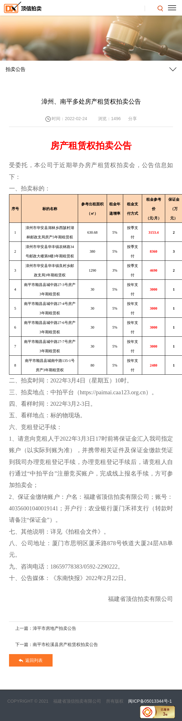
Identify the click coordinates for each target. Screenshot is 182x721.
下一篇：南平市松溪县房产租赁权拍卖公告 (56, 646)
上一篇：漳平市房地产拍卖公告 (45, 630)
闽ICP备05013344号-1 (150, 701)
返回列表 (31, 662)
